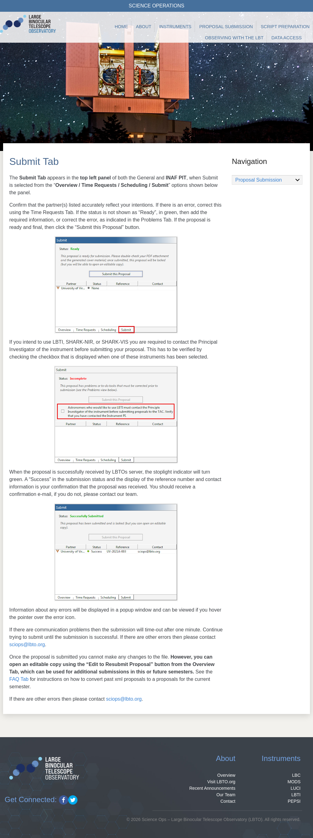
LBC (296, 775)
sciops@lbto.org (27, 644)
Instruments (175, 26)
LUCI (296, 788)
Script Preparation (285, 26)
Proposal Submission (226, 26)
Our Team (225, 794)
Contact (227, 801)
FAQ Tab (19, 679)
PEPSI (294, 801)
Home (121, 26)
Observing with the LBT (234, 37)
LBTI (296, 794)
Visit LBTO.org (221, 781)
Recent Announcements (212, 788)
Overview (226, 775)
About (144, 26)
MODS (294, 781)
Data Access (286, 37)
